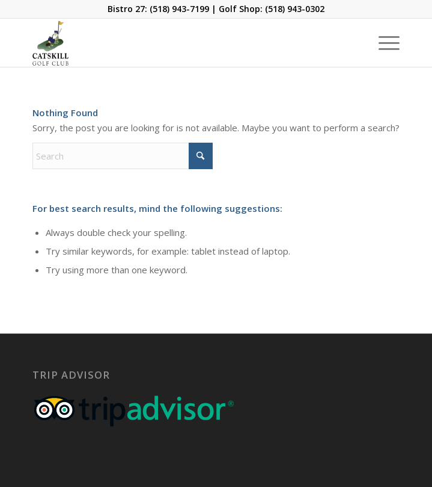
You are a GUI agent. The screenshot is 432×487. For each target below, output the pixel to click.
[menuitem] (383, 43)
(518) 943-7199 (179, 8)
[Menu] (383, 43)
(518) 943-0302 (294, 8)
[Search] (122, 156)
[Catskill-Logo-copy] (179, 43)
